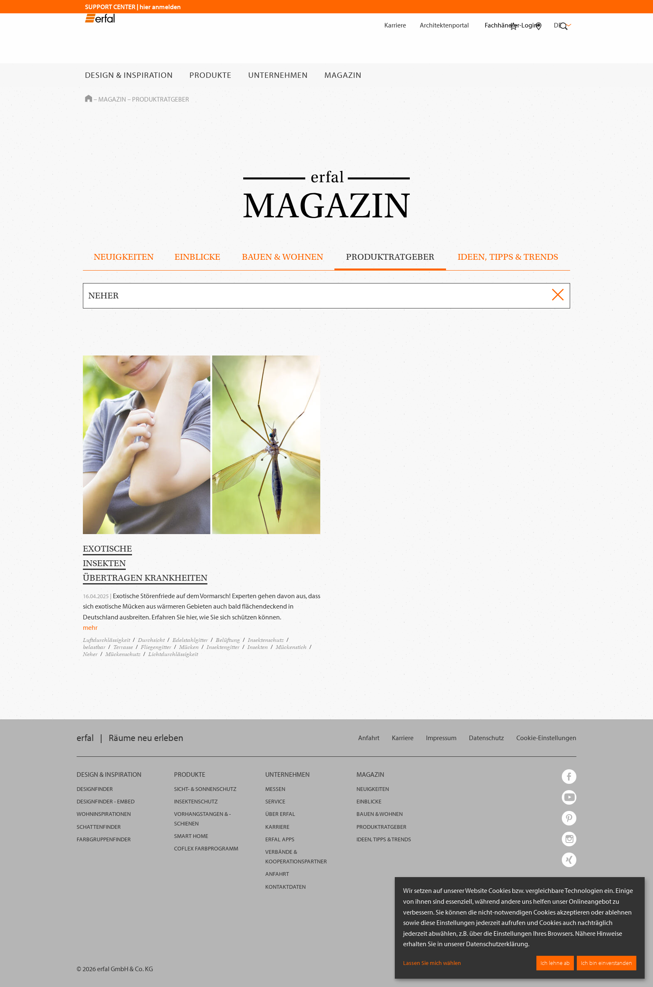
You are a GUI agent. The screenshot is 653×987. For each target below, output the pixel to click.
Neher (90, 654)
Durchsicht (151, 640)
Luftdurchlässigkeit (106, 640)
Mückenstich (291, 647)
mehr (90, 627)
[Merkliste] (513, 75)
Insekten (257, 647)
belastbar (94, 647)
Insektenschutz (266, 640)
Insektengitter (223, 647)
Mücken (189, 647)
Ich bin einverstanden (606, 963)
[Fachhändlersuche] (538, 75)
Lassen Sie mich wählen (432, 963)
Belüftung (228, 640)
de (562, 25)
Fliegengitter (156, 647)
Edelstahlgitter (190, 640)
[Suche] (563, 75)
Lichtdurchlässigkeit (173, 654)
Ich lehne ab (555, 963)
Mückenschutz (122, 654)
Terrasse (123, 647)
